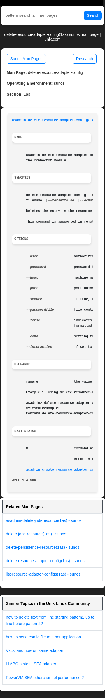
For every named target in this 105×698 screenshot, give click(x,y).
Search (93, 15)
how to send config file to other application (43, 637)
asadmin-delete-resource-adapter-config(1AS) (55, 120)
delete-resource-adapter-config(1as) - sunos (45, 560)
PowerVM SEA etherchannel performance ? (45, 677)
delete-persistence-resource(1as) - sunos (42, 547)
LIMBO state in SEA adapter (31, 664)
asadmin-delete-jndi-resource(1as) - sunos (43, 520)
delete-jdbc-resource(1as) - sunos (36, 534)
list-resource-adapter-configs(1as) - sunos (43, 574)
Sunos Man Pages (26, 58)
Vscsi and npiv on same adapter (34, 650)
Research (84, 58)
